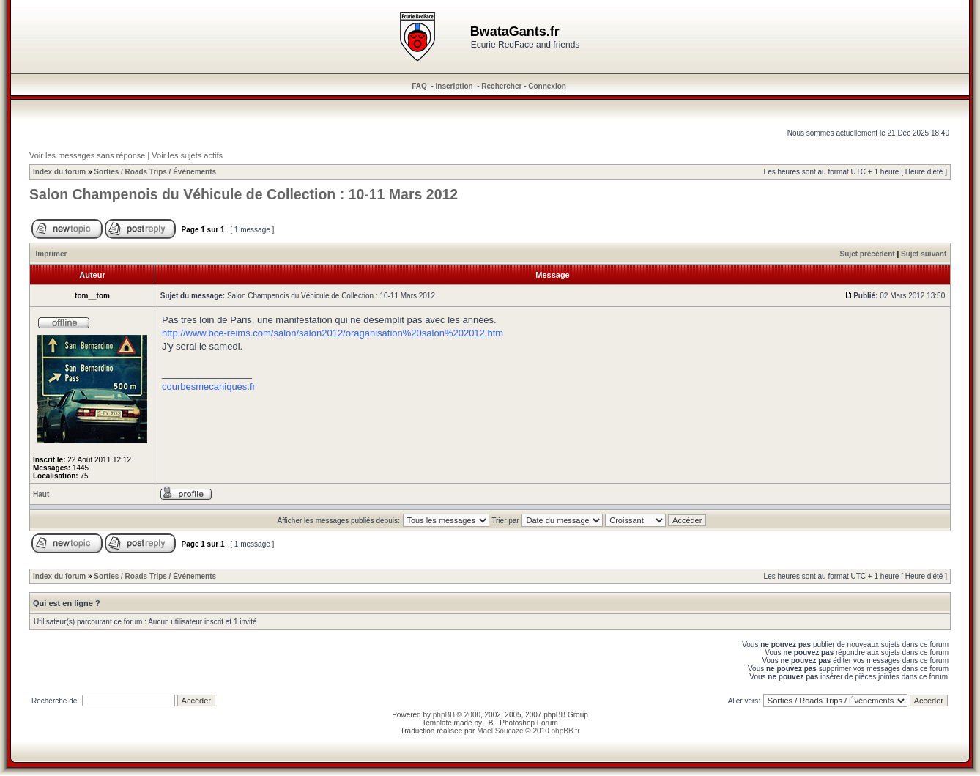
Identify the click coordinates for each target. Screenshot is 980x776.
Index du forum (59, 172)
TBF (491, 723)
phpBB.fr (566, 731)
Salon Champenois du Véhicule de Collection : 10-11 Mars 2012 (243, 194)
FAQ (419, 86)
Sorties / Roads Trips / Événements (155, 172)
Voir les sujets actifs (187, 155)
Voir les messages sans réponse (87, 155)
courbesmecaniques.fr (209, 386)
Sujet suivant (923, 254)
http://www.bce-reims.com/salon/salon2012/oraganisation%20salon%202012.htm (332, 333)
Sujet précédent (867, 254)
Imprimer (51, 254)
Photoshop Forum (529, 723)
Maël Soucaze (500, 731)
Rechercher (501, 86)
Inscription (454, 86)
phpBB (444, 715)
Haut (41, 494)
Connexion (547, 86)
